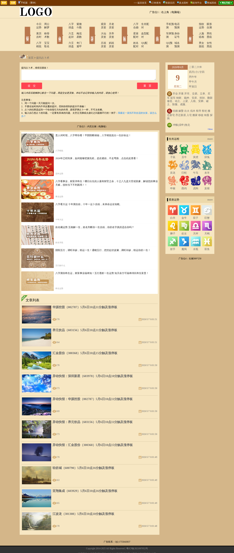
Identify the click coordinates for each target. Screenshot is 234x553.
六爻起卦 (64, 30)
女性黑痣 (207, 36)
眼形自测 (207, 24)
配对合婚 (120, 30)
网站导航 (101, 545)
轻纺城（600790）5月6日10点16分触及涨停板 (83, 459)
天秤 (195, 223)
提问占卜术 (42, 47)
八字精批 (32, 36)
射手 (172, 238)
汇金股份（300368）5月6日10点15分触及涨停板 (84, 344)
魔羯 (184, 238)
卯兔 (207, 146)
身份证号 (174, 30)
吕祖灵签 (97, 36)
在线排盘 (55, 30)
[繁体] (33, 2)
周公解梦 (44, 24)
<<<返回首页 (140, 3)
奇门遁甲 (77, 36)
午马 (195, 162)
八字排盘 (64, 24)
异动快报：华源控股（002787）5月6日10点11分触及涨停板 (92, 390)
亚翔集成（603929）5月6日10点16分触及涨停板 (84, 482)
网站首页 (22, 30)
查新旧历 (170, 3)
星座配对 (129, 30)
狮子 (172, 223)
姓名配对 (129, 36)
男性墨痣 (207, 30)
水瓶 (195, 238)
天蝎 (207, 223)
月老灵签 (109, 24)
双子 (195, 207)
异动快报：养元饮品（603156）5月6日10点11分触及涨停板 (92, 413)
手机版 (23, 2)
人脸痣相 (194, 30)
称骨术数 (44, 30)
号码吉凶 (152, 30)
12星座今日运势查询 (140, 545)
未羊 (207, 162)
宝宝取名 (44, 36)
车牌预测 (162, 30)
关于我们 (82, 545)
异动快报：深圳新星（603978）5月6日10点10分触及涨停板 (92, 367)
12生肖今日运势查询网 (118, 545)
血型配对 (142, 30)
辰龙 (172, 162)
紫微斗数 (77, 24)
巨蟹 (207, 207)
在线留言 (92, 545)
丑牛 (184, 146)
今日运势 (32, 24)
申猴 (172, 178)
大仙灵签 (97, 30)
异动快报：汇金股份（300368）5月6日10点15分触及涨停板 (92, 436)
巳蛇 (184, 162)
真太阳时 (183, 3)
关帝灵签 (109, 30)
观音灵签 (97, 24)
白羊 (172, 207)
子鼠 (172, 146)
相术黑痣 (185, 30)
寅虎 (195, 146)
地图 (153, 545)
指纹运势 (194, 24)
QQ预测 (161, 36)
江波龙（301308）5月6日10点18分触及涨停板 (83, 505)
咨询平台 (197, 3)
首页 (30, 47)
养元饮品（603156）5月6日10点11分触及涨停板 (84, 321)
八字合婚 (129, 24)
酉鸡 (184, 178)
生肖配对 (142, 24)
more (210, 128)
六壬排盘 (64, 36)
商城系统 (211, 3)
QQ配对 (141, 36)
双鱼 (207, 238)
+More (210, 119)
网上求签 (87, 30)
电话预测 (174, 24)
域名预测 (174, 36)
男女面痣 (194, 36)
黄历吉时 (32, 30)
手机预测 (162, 24)
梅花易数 (77, 30)
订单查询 (156, 3)
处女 (184, 223)
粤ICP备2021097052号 (137, 540)
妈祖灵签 (109, 36)
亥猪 (207, 178)
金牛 (184, 207)
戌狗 (195, 178)
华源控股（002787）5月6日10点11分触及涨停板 (84, 299)
